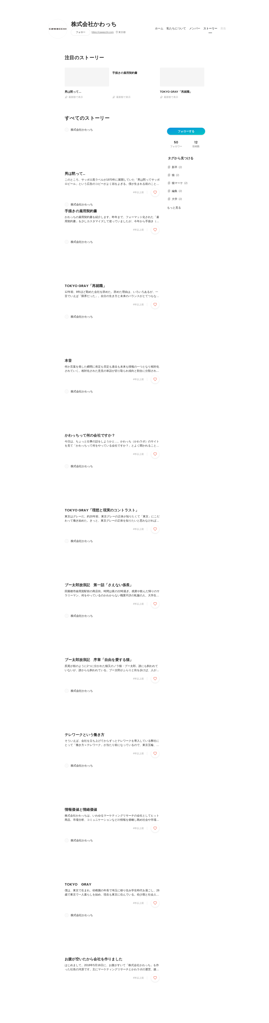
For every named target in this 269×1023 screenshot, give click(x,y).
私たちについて (176, 27)
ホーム (159, 27)
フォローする (186, 131)
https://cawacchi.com (103, 32)
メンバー (194, 27)
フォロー (80, 32)
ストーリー (210, 27)
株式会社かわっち (94, 24)
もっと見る (174, 208)
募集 (223, 27)
